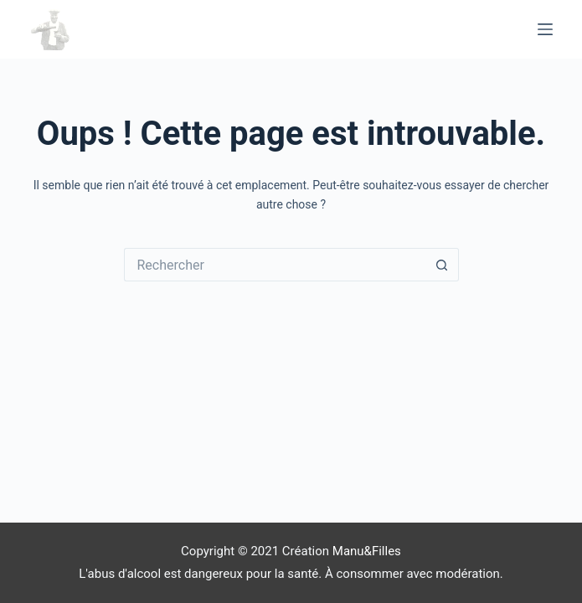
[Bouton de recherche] (442, 264)
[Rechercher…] (274, 264)
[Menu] (545, 29)
